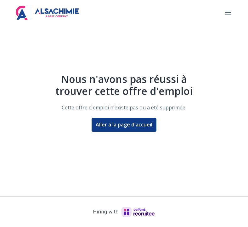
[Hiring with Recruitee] (124, 212)
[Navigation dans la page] (228, 12)
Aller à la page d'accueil (124, 124)
